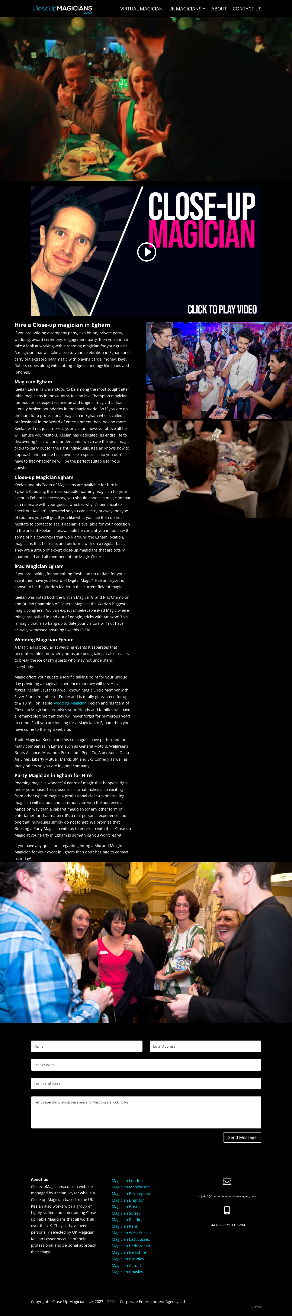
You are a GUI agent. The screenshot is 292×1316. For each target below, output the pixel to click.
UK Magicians (185, 9)
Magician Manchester (131, 1186)
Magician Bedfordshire (132, 1245)
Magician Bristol (126, 1206)
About (219, 9)
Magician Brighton (128, 1200)
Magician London (127, 1180)
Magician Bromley (128, 1258)
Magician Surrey (126, 1213)
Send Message (242, 1137)
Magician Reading (128, 1219)
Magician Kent (124, 1226)
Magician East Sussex (131, 1239)
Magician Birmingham (131, 1193)
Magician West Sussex (131, 1232)
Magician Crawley (127, 1271)
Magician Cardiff (126, 1265)
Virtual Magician (141, 9)
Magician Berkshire (129, 1252)
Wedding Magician (70, 703)
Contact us (247, 9)
